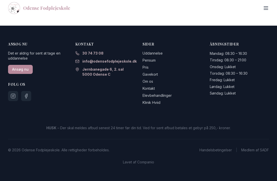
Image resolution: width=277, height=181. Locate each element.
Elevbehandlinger (157, 95)
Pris (146, 67)
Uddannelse (153, 53)
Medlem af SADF (255, 150)
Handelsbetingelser (215, 150)
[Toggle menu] (266, 8)
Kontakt (149, 88)
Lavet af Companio (138, 162)
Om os (148, 81)
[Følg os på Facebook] (26, 96)
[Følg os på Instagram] (13, 96)
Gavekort (150, 74)
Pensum (149, 60)
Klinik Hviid (151, 102)
